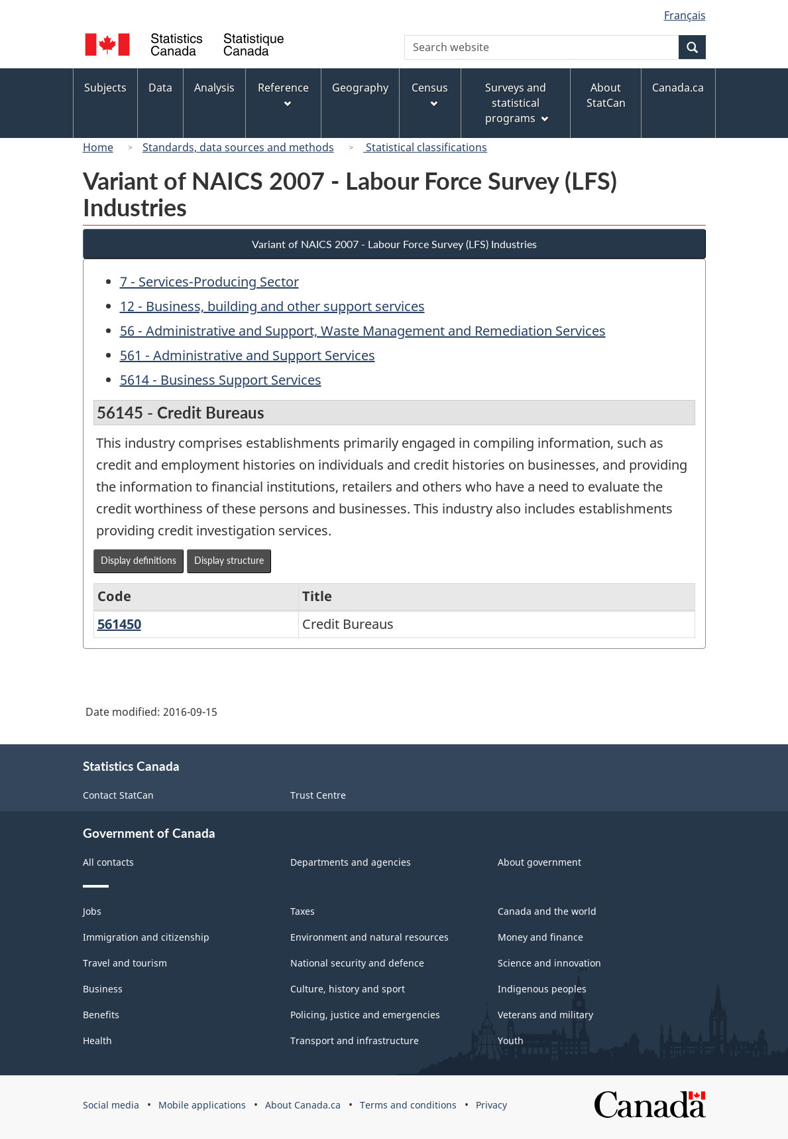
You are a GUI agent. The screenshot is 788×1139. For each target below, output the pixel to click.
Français (685, 15)
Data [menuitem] (160, 87)
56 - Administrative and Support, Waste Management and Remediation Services (363, 331)
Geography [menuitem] (360, 87)
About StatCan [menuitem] (606, 95)
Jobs (92, 911)
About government (539, 862)
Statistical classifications (425, 147)
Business (103, 988)
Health (97, 1040)
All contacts (108, 862)
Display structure (229, 560)
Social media (111, 1105)
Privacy (491, 1105)
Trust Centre (318, 795)
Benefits (101, 1014)
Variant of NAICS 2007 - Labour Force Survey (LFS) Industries (394, 243)
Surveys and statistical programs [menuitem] (516, 102)
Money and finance (540, 937)
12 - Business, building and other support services (272, 306)
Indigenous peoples (542, 988)
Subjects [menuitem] (105, 87)
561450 (119, 624)
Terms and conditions (408, 1105)
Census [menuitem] (430, 93)
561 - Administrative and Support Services (247, 355)
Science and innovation (549, 963)
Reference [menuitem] (283, 93)
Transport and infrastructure (354, 1040)
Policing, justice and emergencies (365, 1014)
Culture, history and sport (347, 988)
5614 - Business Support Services (220, 380)
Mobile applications (202, 1105)
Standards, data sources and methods (238, 147)
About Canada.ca (303, 1105)
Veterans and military (545, 1014)
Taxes (302, 911)
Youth (511, 1040)
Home (98, 147)
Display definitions (138, 560)
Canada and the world (547, 911)
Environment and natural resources (369, 937)
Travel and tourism (125, 963)
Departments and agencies (350, 862)
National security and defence (357, 963)
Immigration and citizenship (146, 937)
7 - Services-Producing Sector (209, 282)
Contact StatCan (118, 795)
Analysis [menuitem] (214, 87)
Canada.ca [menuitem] (678, 87)
